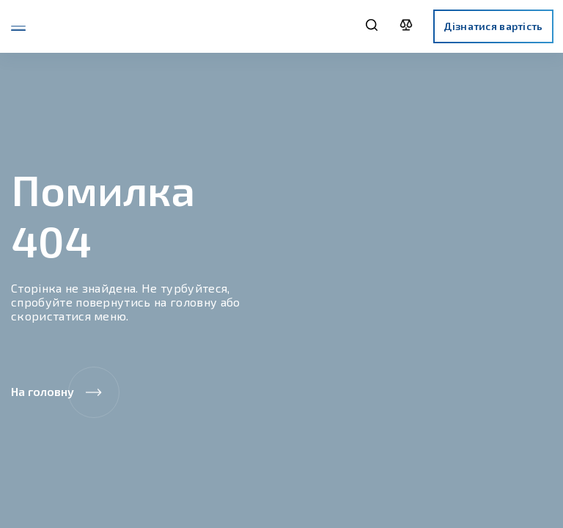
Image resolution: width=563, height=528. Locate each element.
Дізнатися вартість (493, 26)
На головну (65, 392)
